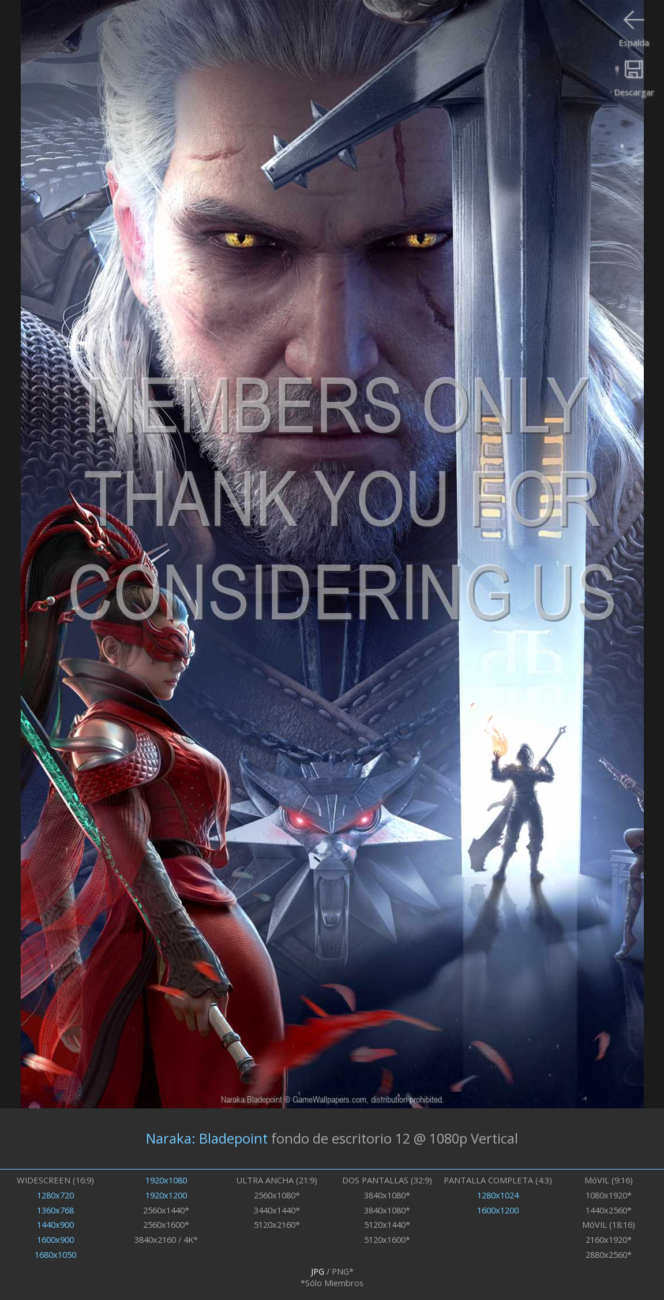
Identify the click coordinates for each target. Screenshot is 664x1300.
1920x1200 (166, 1195)
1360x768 (55, 1210)
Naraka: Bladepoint (207, 1138)
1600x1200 (498, 1210)
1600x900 (55, 1239)
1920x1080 (166, 1180)
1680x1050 (55, 1254)
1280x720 (55, 1195)
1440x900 (55, 1224)
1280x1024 (498, 1195)
